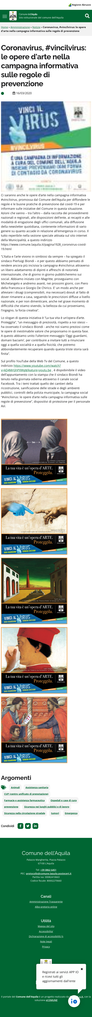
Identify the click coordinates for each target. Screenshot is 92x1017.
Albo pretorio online (46, 906)
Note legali (46, 941)
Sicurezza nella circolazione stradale (24, 813)
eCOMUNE (52, 1000)
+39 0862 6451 (48, 869)
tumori (55, 813)
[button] (4, 16)
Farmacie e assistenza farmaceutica (24, 800)
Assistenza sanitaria (37, 787)
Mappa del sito (46, 926)
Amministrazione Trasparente (46, 901)
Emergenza (71, 813)
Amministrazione (20, 27)
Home (4, 27)
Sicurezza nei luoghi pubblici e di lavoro (46, 806)
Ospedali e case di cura (64, 800)
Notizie (36, 27)
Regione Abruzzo (80, 4)
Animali (15, 787)
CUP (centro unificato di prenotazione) (26, 793)
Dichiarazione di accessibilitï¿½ (46, 936)
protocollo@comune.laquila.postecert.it (48, 873)
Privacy (46, 946)
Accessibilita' (46, 931)
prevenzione (11, 806)
